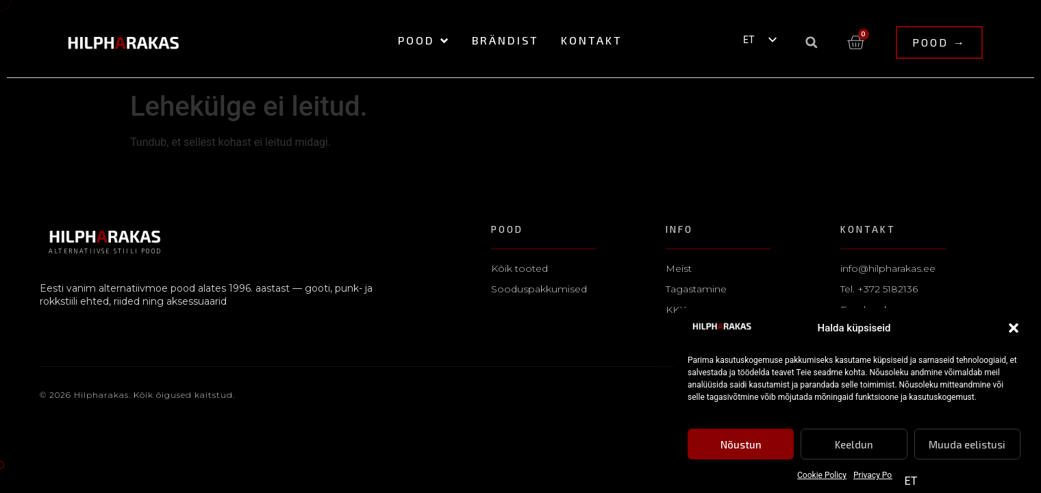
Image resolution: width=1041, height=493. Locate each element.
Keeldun (854, 445)
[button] (1013, 329)
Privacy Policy (878, 476)
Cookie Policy (821, 476)
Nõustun (741, 445)
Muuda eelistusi (967, 445)
